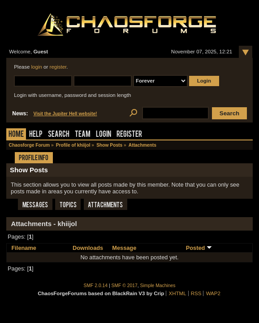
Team (83, 134)
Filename (23, 247)
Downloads (88, 247)
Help (36, 134)
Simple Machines (158, 285)
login (36, 67)
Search (58, 134)
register (58, 67)
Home (16, 134)
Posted (199, 247)
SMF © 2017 (125, 285)
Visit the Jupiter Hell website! (65, 113)
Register (129, 134)
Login (103, 134)
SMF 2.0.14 (96, 285)
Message (124, 247)
